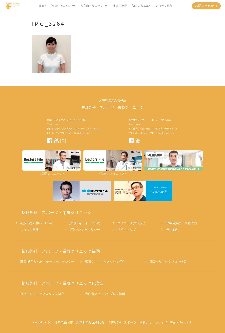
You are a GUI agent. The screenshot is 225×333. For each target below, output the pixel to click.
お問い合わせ (204, 5)
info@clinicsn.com (82, 133)
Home (42, 5)
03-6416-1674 (141, 133)
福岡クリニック (63, 5)
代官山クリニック (94, 5)
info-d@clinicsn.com (165, 133)
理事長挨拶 (120, 5)
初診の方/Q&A (141, 5)
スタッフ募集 (164, 5)
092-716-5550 (58, 133)
